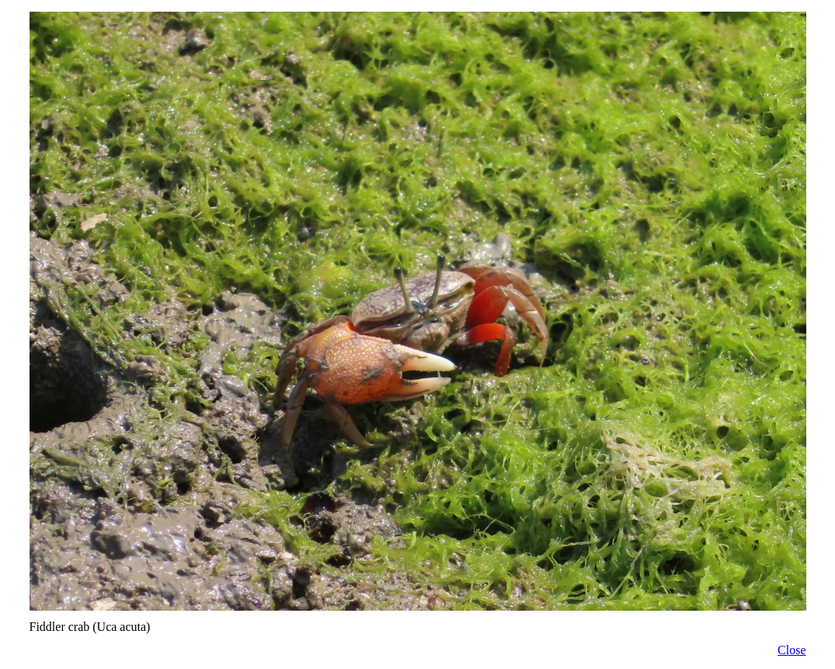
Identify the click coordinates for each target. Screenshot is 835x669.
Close (791, 650)
